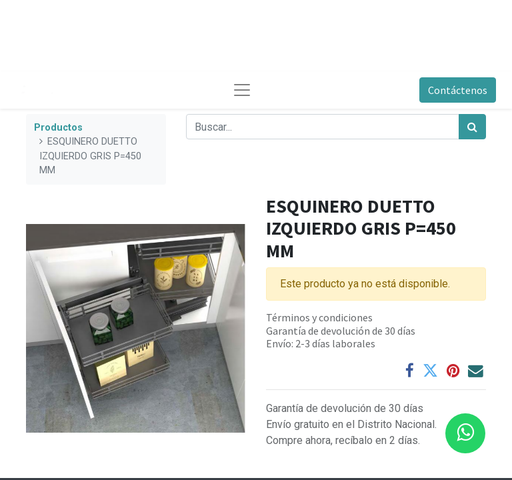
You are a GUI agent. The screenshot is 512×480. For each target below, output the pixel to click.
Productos (58, 127)
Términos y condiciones (319, 317)
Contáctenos (457, 90)
